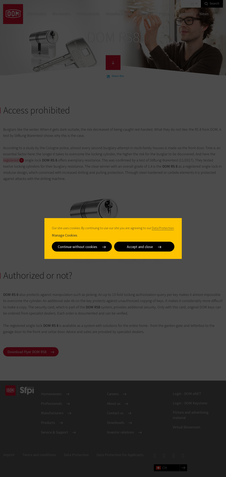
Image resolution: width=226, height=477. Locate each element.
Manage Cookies (64, 235)
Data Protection (163, 228)
